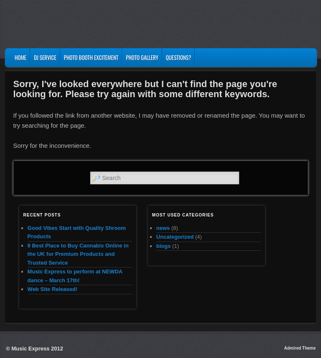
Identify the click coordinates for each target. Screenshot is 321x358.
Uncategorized (175, 237)
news (163, 228)
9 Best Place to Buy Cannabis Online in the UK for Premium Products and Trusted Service (78, 254)
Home (20, 57)
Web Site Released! (53, 289)
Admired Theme (300, 348)
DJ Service (45, 57)
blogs (163, 246)
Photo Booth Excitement (91, 57)
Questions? (178, 57)
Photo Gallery (142, 57)
